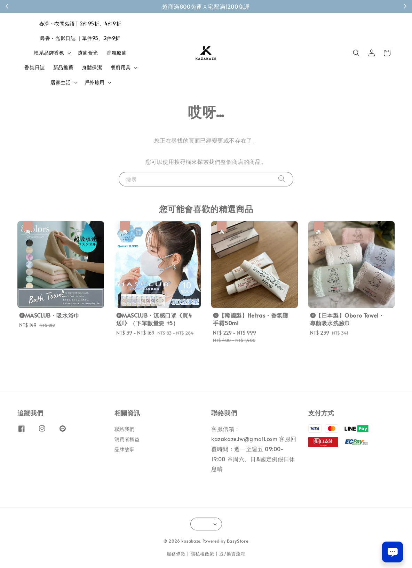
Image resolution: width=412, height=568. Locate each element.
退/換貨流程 (232, 554)
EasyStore (237, 541)
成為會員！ (243, 6)
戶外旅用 (95, 82)
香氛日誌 (34, 67)
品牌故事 (124, 449)
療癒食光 (88, 52)
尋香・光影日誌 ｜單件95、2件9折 (80, 38)
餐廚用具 (121, 67)
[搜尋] (282, 179)
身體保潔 (92, 67)
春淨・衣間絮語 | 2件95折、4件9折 (80, 23)
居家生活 (60, 82)
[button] (356, 53)
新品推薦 (63, 67)
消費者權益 (127, 439)
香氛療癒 (116, 52)
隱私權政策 (203, 554)
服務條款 (176, 554)
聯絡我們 (124, 429)
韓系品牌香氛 (49, 53)
